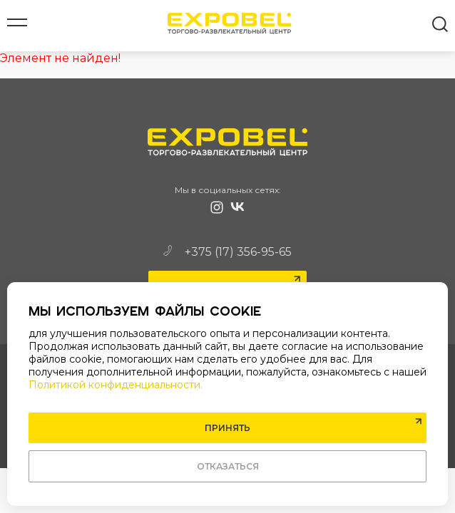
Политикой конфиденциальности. (116, 384)
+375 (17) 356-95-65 (227, 252)
